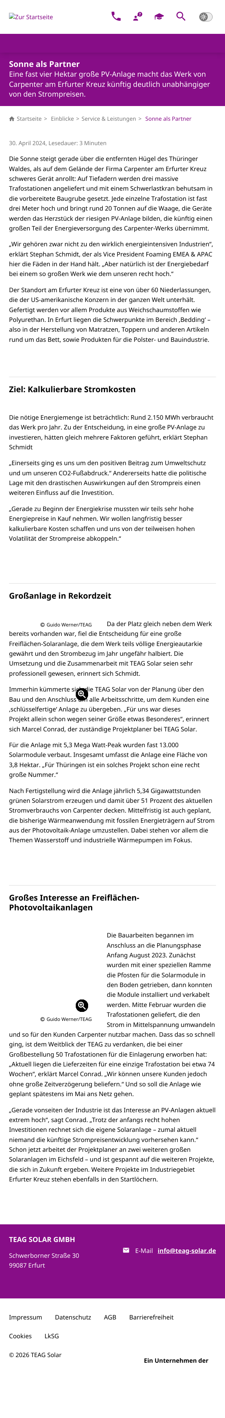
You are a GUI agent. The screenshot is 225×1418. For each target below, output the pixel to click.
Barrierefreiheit (151, 1357)
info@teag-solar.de (187, 1290)
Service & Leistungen (109, 119)
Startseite (25, 119)
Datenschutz (73, 1357)
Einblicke (62, 119)
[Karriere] (159, 17)
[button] (181, 17)
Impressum (25, 1357)
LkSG (52, 1376)
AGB (110, 1357)
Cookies (20, 1376)
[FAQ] (137, 17)
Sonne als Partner (169, 119)
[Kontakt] (116, 17)
